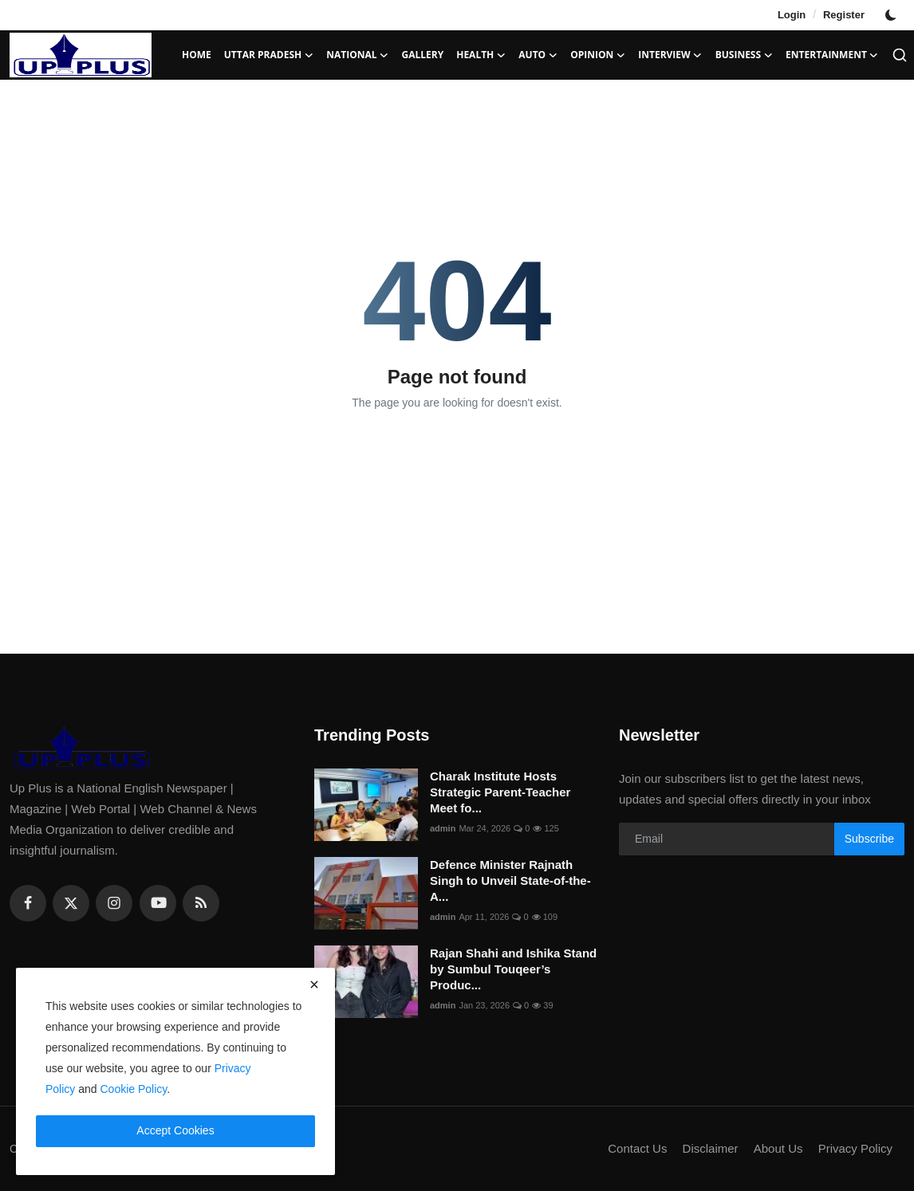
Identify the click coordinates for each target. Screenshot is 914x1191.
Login (792, 15)
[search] (899, 55)
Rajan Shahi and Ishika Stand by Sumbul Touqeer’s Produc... (513, 969)
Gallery (423, 54)
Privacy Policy (855, 1148)
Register (844, 15)
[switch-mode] (892, 15)
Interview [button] (670, 55)
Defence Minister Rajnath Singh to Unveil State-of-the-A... (510, 880)
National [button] (357, 55)
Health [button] (481, 55)
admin (442, 828)
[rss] (201, 903)
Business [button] (744, 55)
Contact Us (637, 1148)
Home (196, 54)
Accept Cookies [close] (175, 1130)
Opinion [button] (597, 55)
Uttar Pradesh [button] (268, 55)
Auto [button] (537, 55)
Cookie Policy (133, 1089)
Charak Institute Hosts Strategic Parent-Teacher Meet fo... (500, 792)
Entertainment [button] (832, 55)
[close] (314, 984)
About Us (778, 1148)
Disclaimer (711, 1148)
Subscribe (869, 838)
